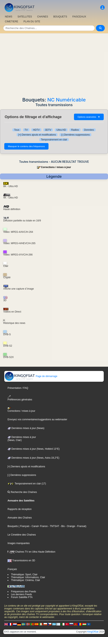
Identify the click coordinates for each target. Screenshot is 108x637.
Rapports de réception (20, 509)
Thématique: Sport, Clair (24, 574)
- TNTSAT (53, 526)
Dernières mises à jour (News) (26, 428)
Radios (75, 129)
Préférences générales (20, 398)
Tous (16, 129)
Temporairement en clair (54, 139)
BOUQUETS (60, 16)
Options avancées (89, 117)
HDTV (36, 129)
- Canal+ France (38, 526)
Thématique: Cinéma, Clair (25, 580)
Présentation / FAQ (18, 388)
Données (89, 129)
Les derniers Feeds (21, 594)
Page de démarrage (30, 376)
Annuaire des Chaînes (20, 517)
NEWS (8, 16)
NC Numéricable (66, 100)
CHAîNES (42, 16)
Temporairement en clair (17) (27, 483)
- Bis (62, 526)
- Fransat (80, 526)
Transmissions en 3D (21, 560)
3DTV (48, 129)
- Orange (70, 526)
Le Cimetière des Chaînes (22, 534)
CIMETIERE (11, 21)
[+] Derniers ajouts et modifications (37, 134)
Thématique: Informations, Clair (28, 577)
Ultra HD (61, 129)
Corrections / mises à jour (56, 167)
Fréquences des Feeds (23, 591)
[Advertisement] (54, 64)
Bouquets (13, 526)
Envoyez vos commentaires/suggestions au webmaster (37, 419)
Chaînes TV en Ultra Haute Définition (31, 551)
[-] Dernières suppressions (75, 134)
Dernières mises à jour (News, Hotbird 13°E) (34, 448)
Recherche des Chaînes (22, 492)
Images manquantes (19, 543)
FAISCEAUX (79, 16)
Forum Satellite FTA (22, 597)
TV (26, 129)
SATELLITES (25, 16)
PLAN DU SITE (31, 21)
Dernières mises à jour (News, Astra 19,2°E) (33, 457)
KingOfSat (92, 631)
